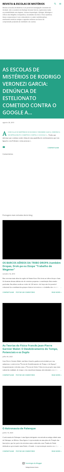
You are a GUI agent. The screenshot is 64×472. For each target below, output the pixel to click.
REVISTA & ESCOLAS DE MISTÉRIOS (24, 3)
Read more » (56, 292)
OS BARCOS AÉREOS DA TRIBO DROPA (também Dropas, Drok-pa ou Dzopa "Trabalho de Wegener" (32, 266)
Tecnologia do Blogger (32, 463)
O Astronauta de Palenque (19, 428)
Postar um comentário (25, 292)
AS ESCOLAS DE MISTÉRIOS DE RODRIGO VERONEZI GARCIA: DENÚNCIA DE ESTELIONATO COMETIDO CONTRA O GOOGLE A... (32, 91)
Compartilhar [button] (53, 148)
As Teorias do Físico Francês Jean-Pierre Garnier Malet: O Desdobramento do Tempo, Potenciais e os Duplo (30, 349)
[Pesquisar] (55, 4)
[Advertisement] (32, 40)
